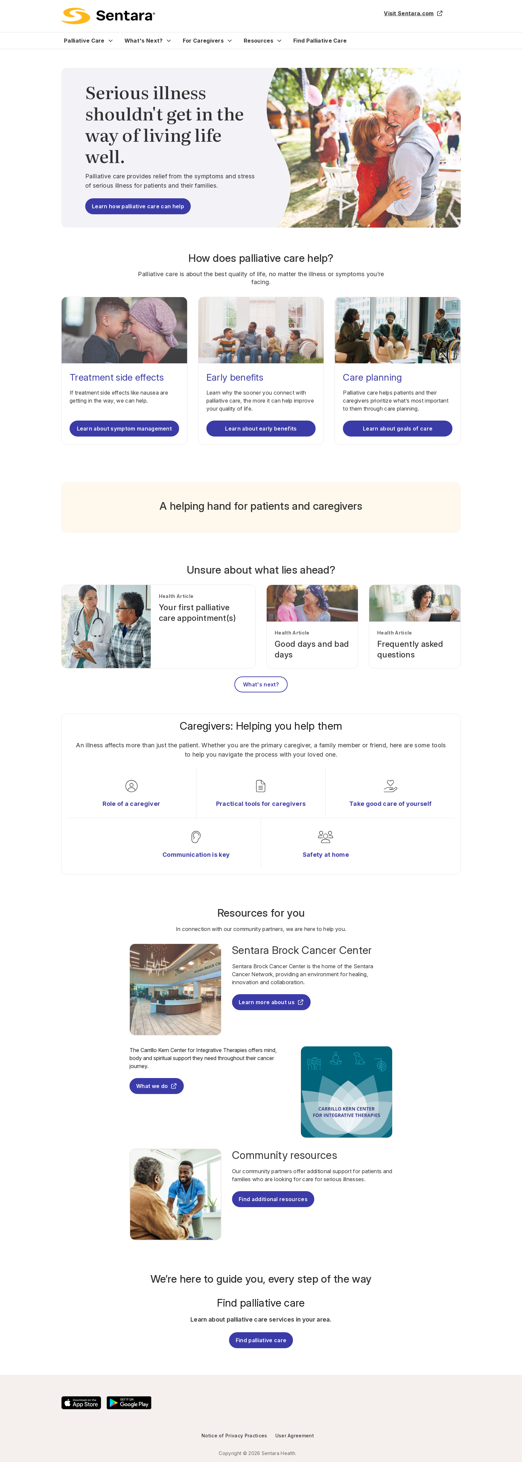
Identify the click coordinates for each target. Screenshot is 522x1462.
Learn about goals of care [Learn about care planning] (397, 428)
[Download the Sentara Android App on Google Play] (129, 1402)
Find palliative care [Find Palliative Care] (261, 1340)
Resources (258, 40)
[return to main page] (108, 16)
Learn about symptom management (124, 428)
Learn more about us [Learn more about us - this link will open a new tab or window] (271, 1002)
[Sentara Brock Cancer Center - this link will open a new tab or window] (312, 950)
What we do (156, 1086)
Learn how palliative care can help (138, 206)
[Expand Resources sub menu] (279, 40)
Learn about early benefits (261, 428)
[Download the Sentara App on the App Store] (81, 1402)
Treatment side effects (117, 377)
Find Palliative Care (320, 40)
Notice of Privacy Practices (234, 1435)
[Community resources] (312, 1155)
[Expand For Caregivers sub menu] (229, 40)
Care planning (372, 377)
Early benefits (234, 377)
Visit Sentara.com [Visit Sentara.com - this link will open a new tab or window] (413, 13)
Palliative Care (84, 40)
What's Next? (144, 40)
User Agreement (294, 1435)
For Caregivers (203, 40)
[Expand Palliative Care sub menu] (110, 40)
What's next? (261, 684)
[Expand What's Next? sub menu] (168, 40)
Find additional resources (273, 1199)
